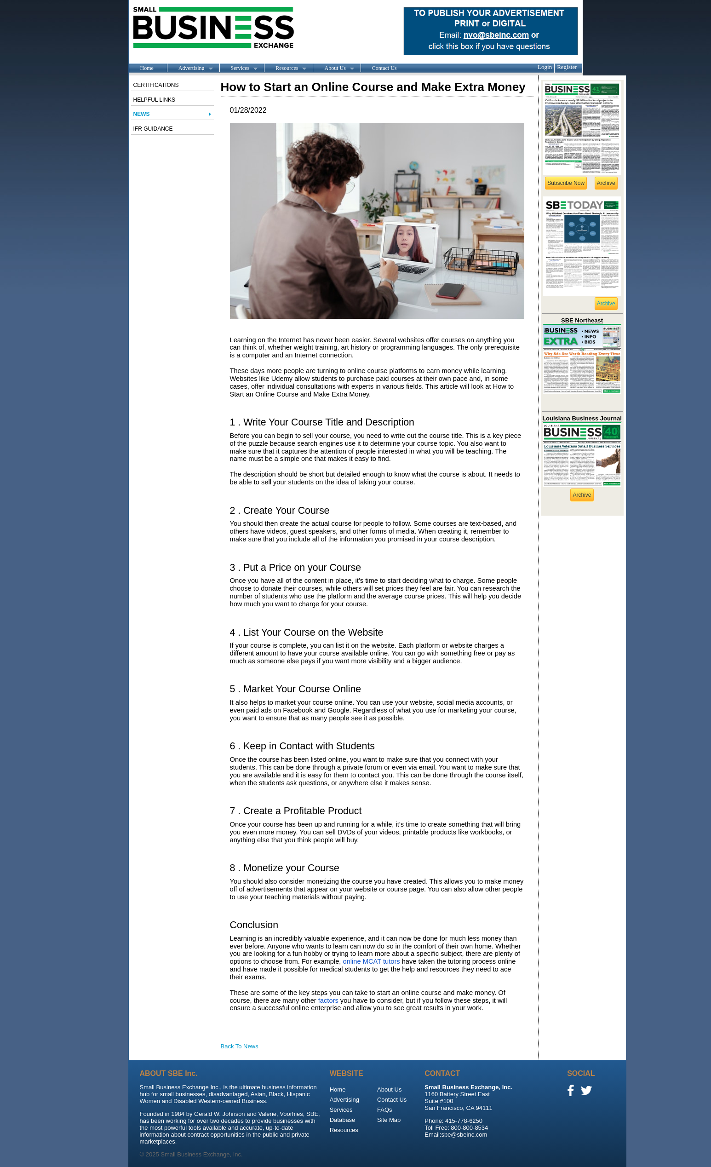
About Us (333, 68)
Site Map (389, 1119)
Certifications (156, 85)
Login (545, 66)
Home (147, 68)
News (141, 114)
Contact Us (384, 68)
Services (238, 68)
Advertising (190, 68)
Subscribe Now (566, 183)
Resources (285, 68)
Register (567, 66)
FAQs (384, 1109)
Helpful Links (154, 100)
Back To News (239, 1046)
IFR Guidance (153, 129)
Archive (606, 183)
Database (343, 1119)
